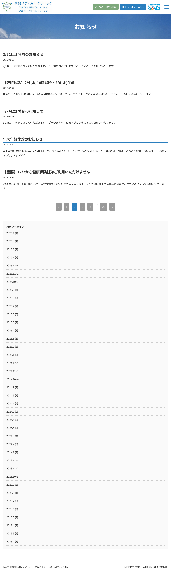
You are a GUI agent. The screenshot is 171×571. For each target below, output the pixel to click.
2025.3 (10, 338)
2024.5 (10, 419)
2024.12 (11, 363)
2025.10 (11, 281)
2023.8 (10, 493)
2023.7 (10, 501)
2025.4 (10, 330)
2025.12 (11, 265)
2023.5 (10, 517)
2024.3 (10, 436)
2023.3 (10, 533)
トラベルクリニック (133, 6)
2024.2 (10, 444)
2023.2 (10, 541)
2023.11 (11, 468)
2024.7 (10, 403)
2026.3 (10, 241)
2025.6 (10, 314)
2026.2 (10, 249)
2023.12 (11, 460)
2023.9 (10, 484)
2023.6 (10, 509)
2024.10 (11, 379)
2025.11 (11, 273)
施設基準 (40, 566)
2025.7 (10, 306)
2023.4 (10, 525)
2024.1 (10, 452)
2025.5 (10, 322)
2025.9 (10, 290)
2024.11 (11, 371)
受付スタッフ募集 (58, 566)
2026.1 (10, 257)
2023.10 (11, 476)
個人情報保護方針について (16, 566)
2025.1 (10, 354)
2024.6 (10, 411)
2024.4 (10, 428)
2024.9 (10, 387)
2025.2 (10, 346)
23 (103, 207)
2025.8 (10, 298)
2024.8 (10, 395)
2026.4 (10, 233)
